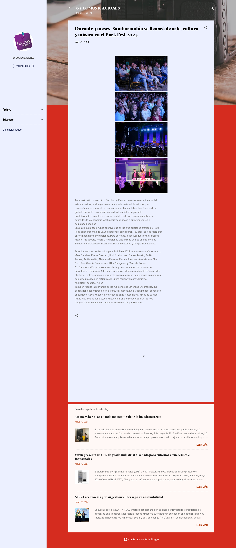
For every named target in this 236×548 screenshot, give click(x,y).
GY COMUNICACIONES (98, 7)
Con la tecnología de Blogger (141, 539)
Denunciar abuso (12, 129)
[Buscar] (212, 9)
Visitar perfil (23, 66)
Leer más (202, 444)
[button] (206, 27)
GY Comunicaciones (23, 58)
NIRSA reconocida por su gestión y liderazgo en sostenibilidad (119, 497)
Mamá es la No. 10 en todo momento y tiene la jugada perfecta (118, 417)
